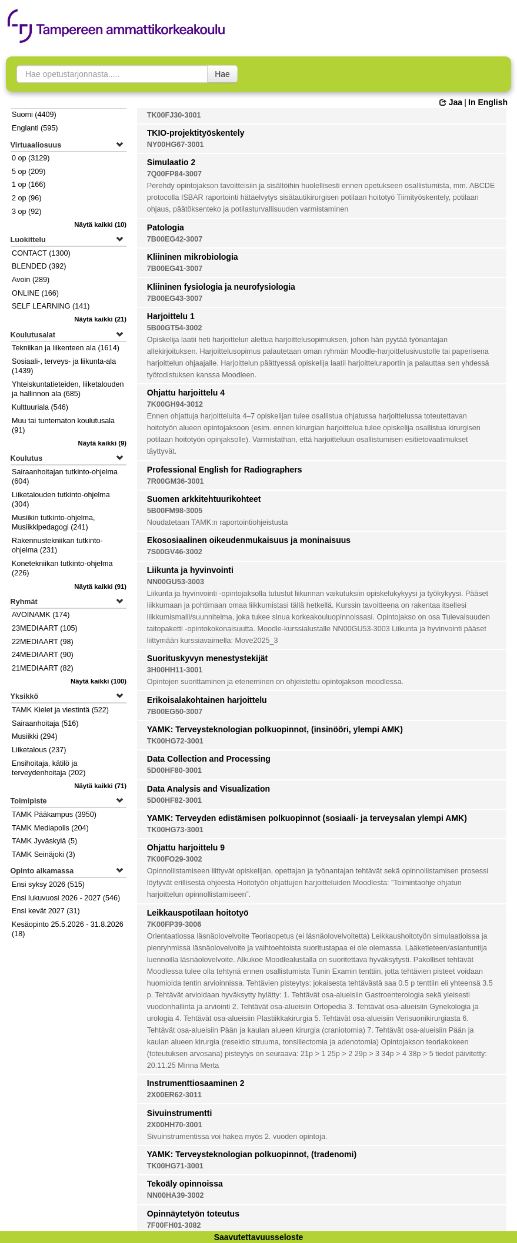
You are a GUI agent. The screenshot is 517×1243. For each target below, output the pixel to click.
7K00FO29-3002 (174, 859)
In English (488, 102)
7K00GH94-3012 (175, 404)
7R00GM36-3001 (175, 481)
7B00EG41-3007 (175, 268)
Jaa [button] (451, 102)
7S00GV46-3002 (174, 552)
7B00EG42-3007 (175, 239)
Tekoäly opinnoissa (185, 1183)
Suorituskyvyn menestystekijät (207, 658)
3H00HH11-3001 (175, 670)
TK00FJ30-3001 (174, 115)
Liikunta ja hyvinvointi (190, 570)
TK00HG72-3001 (175, 741)
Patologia (165, 227)
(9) (102, 443)
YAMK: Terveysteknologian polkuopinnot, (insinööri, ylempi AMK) (275, 729)
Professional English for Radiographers (224, 469)
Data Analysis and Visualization (208, 788)
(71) (100, 785)
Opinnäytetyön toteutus (193, 1213)
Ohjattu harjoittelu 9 (186, 847)
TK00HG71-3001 (175, 1166)
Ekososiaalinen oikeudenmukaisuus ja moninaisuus (249, 540)
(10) (100, 224)
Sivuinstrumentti (179, 1113)
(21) (100, 319)
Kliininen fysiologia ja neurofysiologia (221, 287)
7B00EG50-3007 (175, 712)
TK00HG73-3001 (175, 830)
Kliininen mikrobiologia (192, 257)
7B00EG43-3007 (175, 298)
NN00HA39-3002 (175, 1195)
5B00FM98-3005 (175, 511)
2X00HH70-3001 (174, 1125)
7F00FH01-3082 (174, 1225)
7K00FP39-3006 (174, 924)
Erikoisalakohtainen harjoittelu (207, 700)
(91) (100, 586)
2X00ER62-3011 (174, 1095)
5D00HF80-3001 (174, 770)
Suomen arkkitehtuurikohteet (204, 499)
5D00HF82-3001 (174, 800)
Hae (222, 74)
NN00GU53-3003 (175, 582)
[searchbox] (112, 74)
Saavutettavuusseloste (258, 1237)
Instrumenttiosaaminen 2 (196, 1083)
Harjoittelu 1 (171, 316)
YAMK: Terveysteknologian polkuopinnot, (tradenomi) (251, 1154)
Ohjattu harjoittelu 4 (186, 392)
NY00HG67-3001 (175, 144)
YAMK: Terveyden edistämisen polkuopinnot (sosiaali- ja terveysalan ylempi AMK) (307, 818)
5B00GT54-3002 (174, 328)
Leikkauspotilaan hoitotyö (198, 912)
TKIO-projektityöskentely (196, 133)
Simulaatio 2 (171, 162)
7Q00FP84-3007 (174, 174)
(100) (98, 681)
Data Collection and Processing (209, 758)
